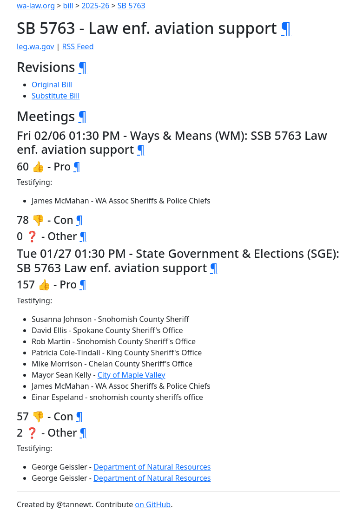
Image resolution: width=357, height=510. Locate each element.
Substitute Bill (56, 96)
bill (68, 5)
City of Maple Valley (131, 375)
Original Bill (52, 84)
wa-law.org (36, 5)
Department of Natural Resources (152, 467)
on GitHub (153, 504)
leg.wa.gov (35, 46)
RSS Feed (78, 46)
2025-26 (95, 5)
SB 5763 (131, 5)
